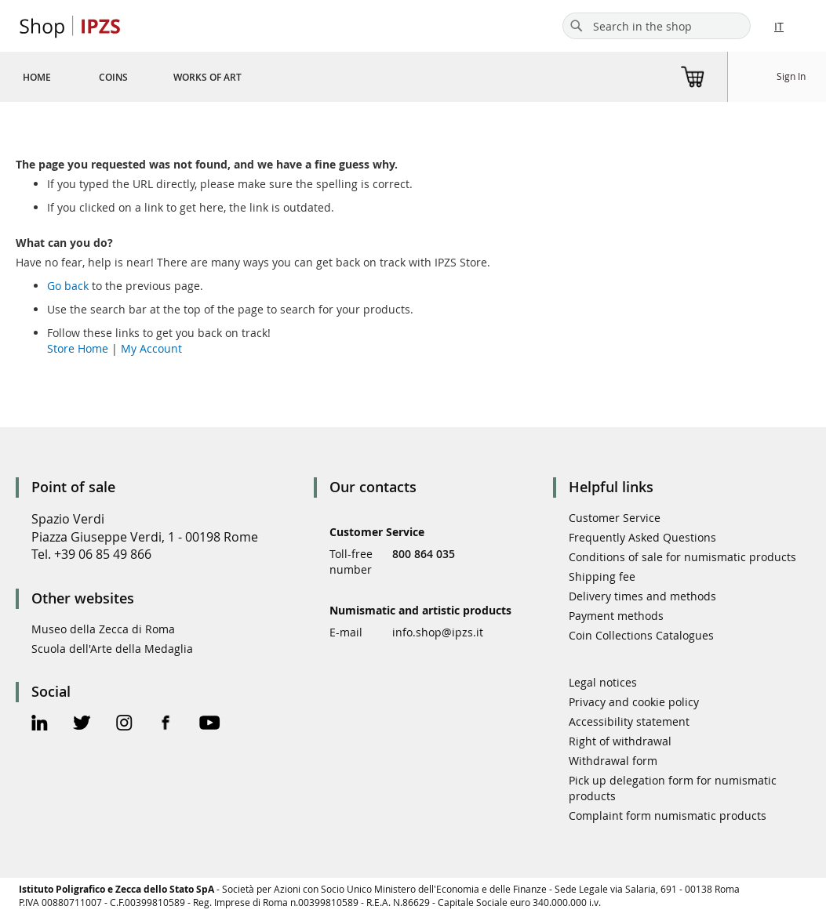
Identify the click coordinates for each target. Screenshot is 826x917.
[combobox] (656, 26)
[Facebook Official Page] (166, 724)
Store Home (77, 348)
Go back (68, 285)
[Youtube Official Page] (209, 724)
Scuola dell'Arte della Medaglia (112, 648)
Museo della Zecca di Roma (103, 629)
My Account (151, 348)
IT (779, 26)
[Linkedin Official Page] (39, 724)
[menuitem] (37, 77)
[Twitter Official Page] (82, 724)
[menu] (151, 77)
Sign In (791, 76)
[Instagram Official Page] (124, 724)
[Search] (576, 25)
